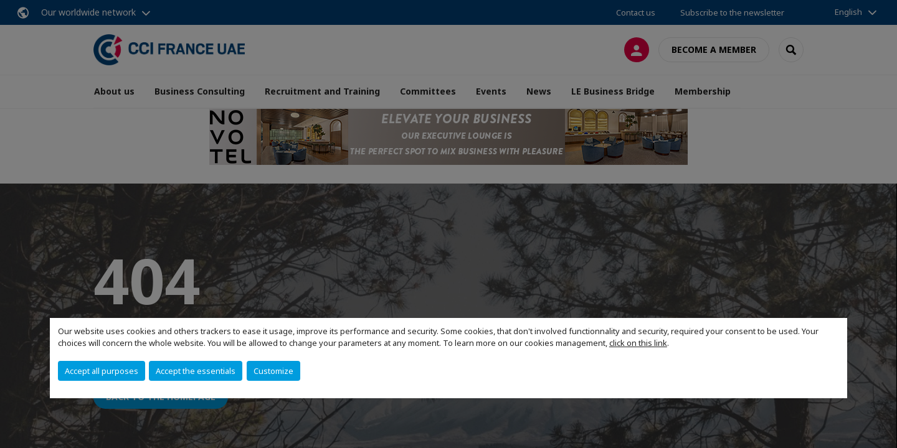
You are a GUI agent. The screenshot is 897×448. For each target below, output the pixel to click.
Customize (273, 370)
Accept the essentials (195, 370)
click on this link (638, 342)
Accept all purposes (101, 370)
